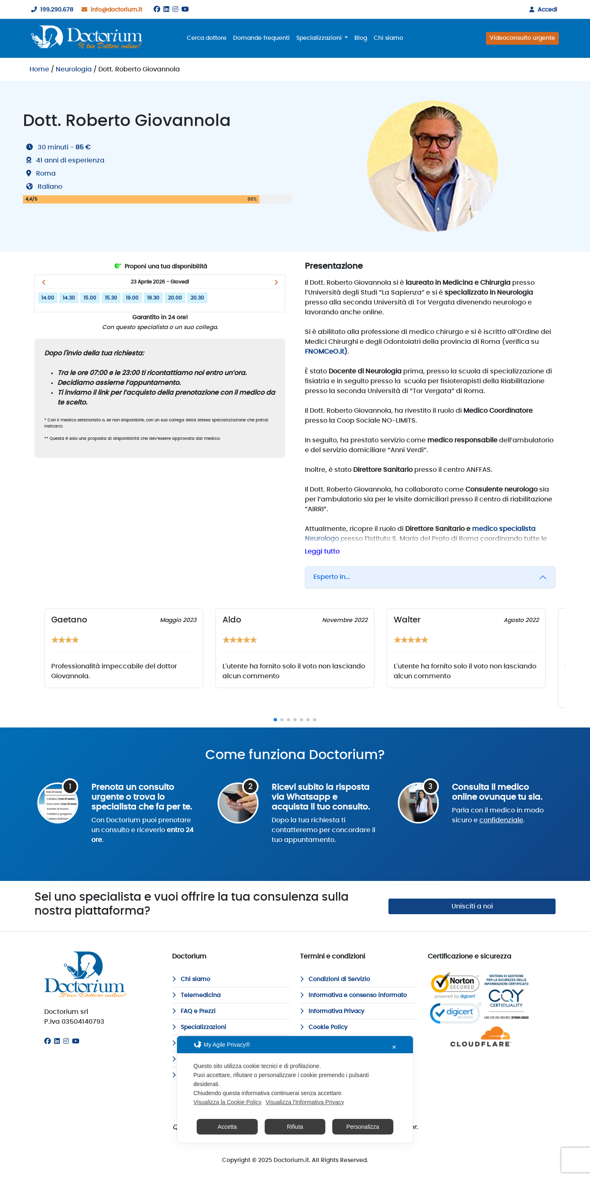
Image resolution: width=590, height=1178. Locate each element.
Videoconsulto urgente (522, 38)
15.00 (90, 297)
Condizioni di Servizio (335, 979)
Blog (360, 38)
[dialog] (295, 1089)
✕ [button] (394, 1047)
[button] (43, 282)
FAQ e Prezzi (194, 1011)
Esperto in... (331, 577)
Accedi (541, 10)
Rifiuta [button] (295, 1126)
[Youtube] (185, 9)
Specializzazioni (199, 1027)
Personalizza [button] (362, 1126)
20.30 (197, 297)
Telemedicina (196, 995)
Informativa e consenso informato (353, 995)
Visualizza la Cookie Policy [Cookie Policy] (227, 1102)
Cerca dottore (207, 38)
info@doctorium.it (110, 10)
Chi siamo (388, 38)
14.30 (69, 297)
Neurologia (74, 69)
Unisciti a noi (472, 906)
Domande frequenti (261, 38)
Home (39, 69)
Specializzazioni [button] (319, 38)
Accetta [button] (227, 1126)
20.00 (175, 297)
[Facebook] (157, 9)
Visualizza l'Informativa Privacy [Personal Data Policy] (305, 1102)
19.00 (132, 297)
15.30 (111, 297)
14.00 (47, 297)
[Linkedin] (166, 9)
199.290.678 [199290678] (50, 10)
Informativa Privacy (332, 1011)
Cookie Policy (323, 1027)
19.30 (153, 297)
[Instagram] (175, 9)
